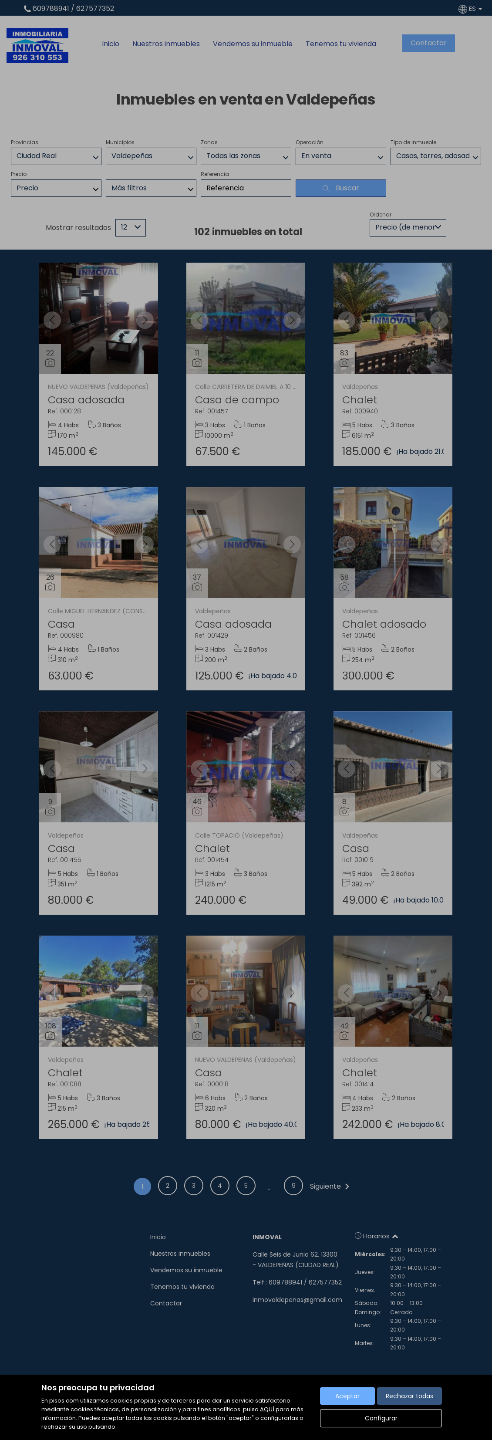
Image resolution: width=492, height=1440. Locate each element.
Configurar (381, 1418)
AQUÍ (267, 1409)
